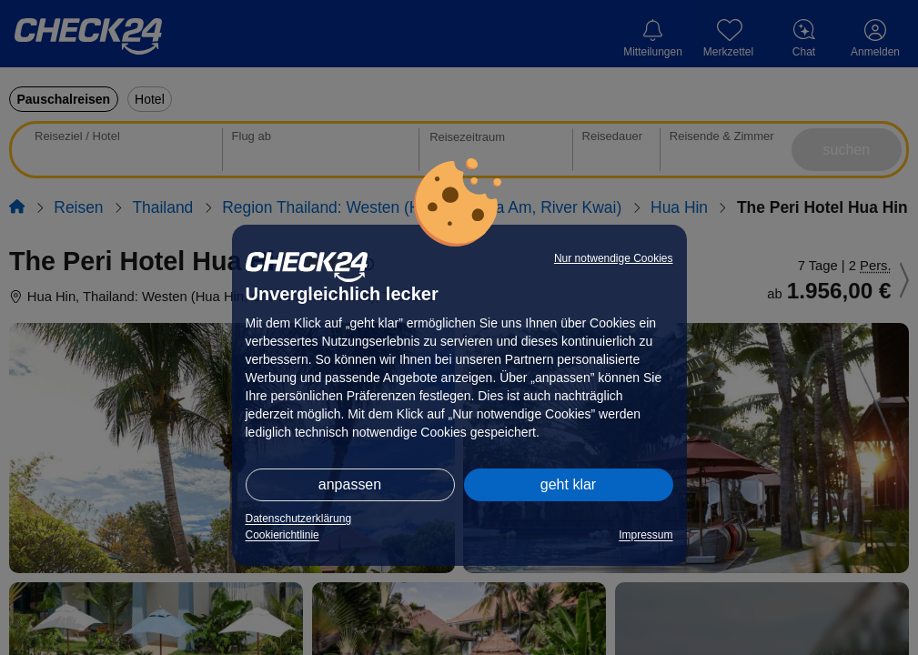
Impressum (645, 535)
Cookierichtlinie (282, 535)
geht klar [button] (568, 484)
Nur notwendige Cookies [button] (613, 258)
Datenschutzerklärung (299, 518)
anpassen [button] (349, 484)
